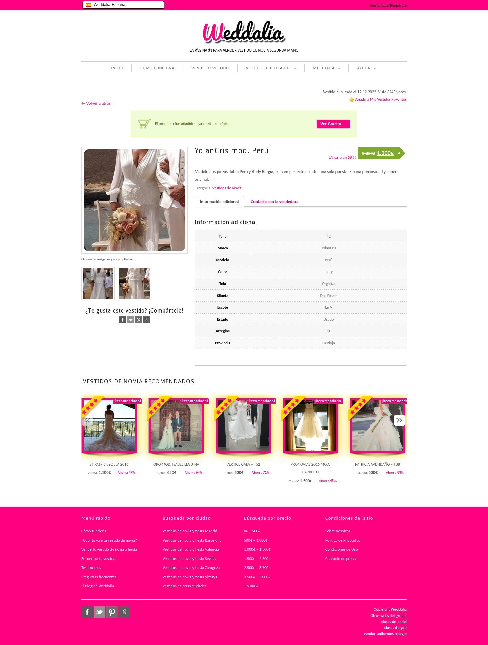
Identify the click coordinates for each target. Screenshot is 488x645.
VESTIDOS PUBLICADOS (267, 69)
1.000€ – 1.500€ (257, 549)
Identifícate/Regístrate (388, 5)
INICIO (117, 68)
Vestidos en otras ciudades (184, 586)
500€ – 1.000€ (255, 540)
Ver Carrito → (333, 124)
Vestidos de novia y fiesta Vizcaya (190, 577)
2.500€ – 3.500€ (257, 567)
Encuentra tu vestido (98, 558)
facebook (122, 319)
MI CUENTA (322, 69)
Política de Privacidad (342, 540)
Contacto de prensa (341, 558)
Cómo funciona (93, 531)
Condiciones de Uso (341, 549)
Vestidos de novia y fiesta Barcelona (192, 540)
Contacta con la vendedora (274, 201)
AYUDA (362, 69)
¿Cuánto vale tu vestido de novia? (109, 540)
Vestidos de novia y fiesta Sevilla (189, 558)
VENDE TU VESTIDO (210, 68)
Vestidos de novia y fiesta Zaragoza (191, 567)
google (146, 319)
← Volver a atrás (95, 103)
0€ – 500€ (252, 531)
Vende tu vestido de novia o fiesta (109, 549)
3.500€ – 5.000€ (257, 577)
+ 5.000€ (251, 586)
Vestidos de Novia (226, 188)
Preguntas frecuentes (98, 577)
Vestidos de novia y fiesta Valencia (191, 549)
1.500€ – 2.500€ (257, 558)
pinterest (138, 319)
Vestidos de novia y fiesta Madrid (190, 531)
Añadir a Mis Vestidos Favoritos (381, 99)
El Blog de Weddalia (97, 586)
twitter (130, 319)
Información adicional (219, 201)
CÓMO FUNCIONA (157, 68)
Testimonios (91, 567)
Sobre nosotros (337, 531)
